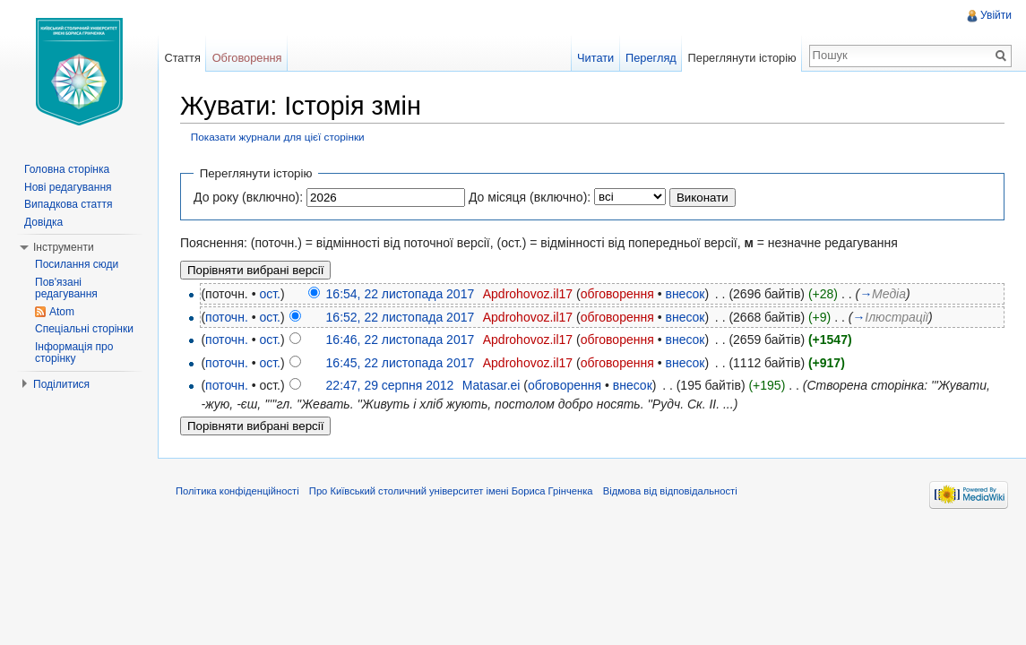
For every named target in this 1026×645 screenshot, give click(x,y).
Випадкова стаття (68, 204)
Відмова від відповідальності (670, 491)
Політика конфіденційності (237, 491)
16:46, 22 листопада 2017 (400, 339)
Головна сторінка (66, 169)
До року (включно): (248, 197)
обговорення (617, 294)
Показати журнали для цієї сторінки (278, 136)
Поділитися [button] (61, 384)
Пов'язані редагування (66, 288)
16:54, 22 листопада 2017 (400, 294)
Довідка (43, 222)
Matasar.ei (491, 385)
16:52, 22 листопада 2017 (400, 317)
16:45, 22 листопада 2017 (400, 363)
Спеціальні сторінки (84, 328)
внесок (684, 294)
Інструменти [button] (63, 247)
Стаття (182, 57)
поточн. (226, 317)
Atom (61, 311)
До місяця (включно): (530, 197)
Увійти (996, 15)
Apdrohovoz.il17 (528, 294)
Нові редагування (68, 187)
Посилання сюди (76, 264)
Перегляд (651, 57)
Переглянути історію (742, 57)
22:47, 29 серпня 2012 (390, 385)
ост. (269, 294)
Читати (595, 57)
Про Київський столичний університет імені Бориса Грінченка (451, 491)
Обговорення (247, 57)
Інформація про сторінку (74, 353)
